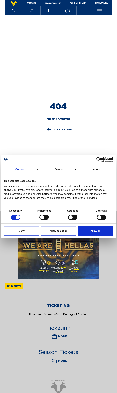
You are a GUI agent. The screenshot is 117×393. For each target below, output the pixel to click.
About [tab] (96, 169)
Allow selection (58, 230)
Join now (14, 286)
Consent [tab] (20, 169)
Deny (22, 230)
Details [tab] (58, 169)
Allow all (95, 230)
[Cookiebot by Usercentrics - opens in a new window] (98, 159)
